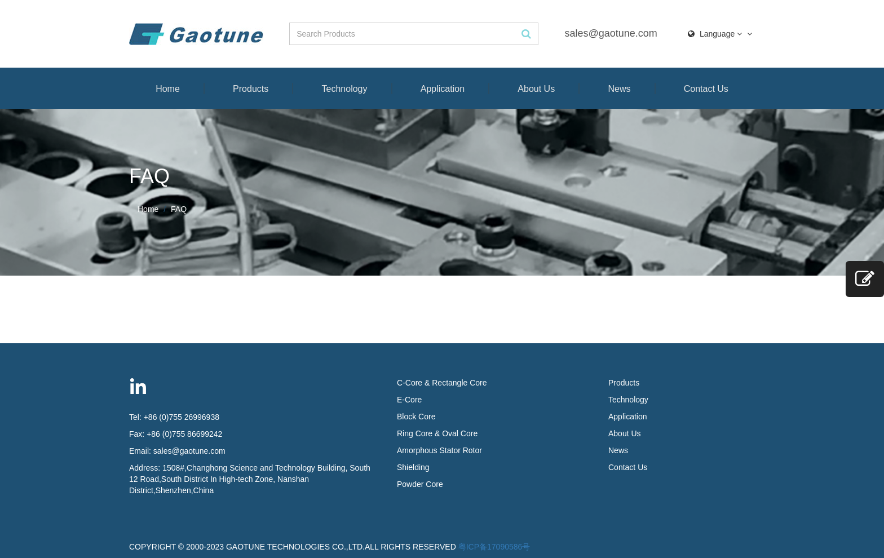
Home (168, 89)
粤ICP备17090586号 (494, 546)
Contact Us (706, 89)
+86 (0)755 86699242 (184, 434)
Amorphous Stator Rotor (439, 450)
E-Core (409, 399)
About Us (536, 89)
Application (443, 89)
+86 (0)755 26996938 (181, 417)
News (619, 89)
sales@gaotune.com (610, 33)
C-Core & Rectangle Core (442, 382)
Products (250, 89)
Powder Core (420, 484)
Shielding (413, 467)
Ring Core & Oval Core (437, 433)
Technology (345, 89)
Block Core (417, 416)
